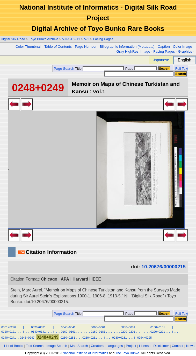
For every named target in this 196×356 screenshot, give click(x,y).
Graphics (185, 51)
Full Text (181, 69)
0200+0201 (128, 331)
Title (99, 69)
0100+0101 (157, 327)
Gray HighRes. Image (133, 51)
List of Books (13, 346)
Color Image (182, 46)
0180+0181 (98, 331)
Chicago (49, 279)
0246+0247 (27, 337)
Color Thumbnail (28, 46)
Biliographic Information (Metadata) (127, 46)
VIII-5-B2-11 (71, 39)
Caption (164, 46)
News (190, 346)
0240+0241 (8, 337)
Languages (114, 346)
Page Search (64, 69)
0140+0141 (38, 331)
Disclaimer (161, 346)
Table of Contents (58, 46)
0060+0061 (98, 327)
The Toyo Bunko (127, 353)
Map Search (79, 346)
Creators (97, 346)
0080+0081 (128, 327)
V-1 (86, 39)
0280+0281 (119, 337)
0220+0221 (157, 331)
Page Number (86, 46)
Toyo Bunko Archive (43, 39)
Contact (177, 346)
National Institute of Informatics (85, 353)
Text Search (35, 346)
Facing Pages (103, 39)
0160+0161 (68, 331)
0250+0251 (68, 337)
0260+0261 (89, 337)
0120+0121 (8, 331)
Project (131, 346)
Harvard (80, 279)
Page (140, 69)
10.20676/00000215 (163, 266)
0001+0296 (8, 327)
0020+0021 (38, 327)
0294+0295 (144, 337)
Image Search (57, 346)
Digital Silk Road (13, 39)
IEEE (96, 279)
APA (65, 279)
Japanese (161, 60)
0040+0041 (68, 327)
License (144, 346)
